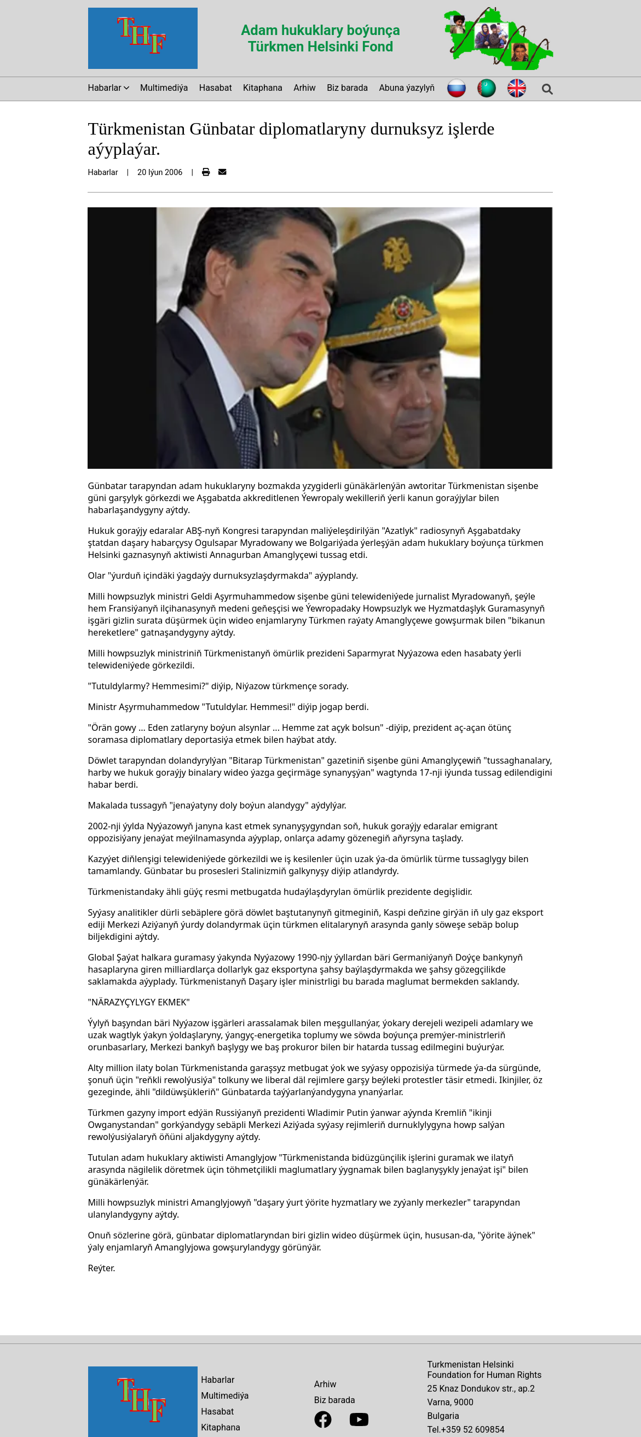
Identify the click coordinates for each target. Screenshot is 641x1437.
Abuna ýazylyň (407, 88)
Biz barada (347, 88)
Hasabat (215, 88)
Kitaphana (262, 88)
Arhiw (304, 88)
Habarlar (217, 1380)
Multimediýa (164, 88)
